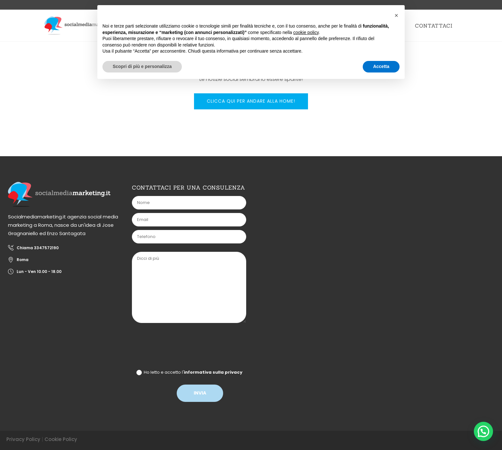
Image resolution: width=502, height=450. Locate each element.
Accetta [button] (381, 66)
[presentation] (182, 347)
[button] (483, 430)
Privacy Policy (23, 439)
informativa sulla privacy (213, 372)
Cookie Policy (61, 439)
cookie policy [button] (306, 32)
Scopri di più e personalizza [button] (142, 66)
